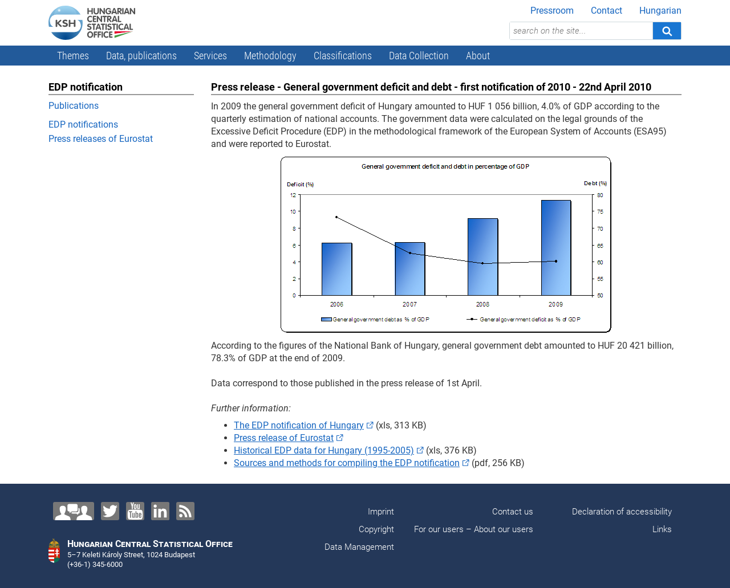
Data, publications (141, 56)
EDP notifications (83, 124)
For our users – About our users (473, 529)
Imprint (381, 512)
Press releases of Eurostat (100, 138)
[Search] (666, 30)
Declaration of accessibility (622, 512)
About (478, 56)
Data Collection (419, 56)
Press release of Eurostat (284, 437)
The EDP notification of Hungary (299, 425)
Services (210, 56)
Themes (73, 56)
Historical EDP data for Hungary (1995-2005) (324, 450)
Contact (606, 10)
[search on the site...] (581, 30)
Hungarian (660, 10)
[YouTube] (135, 511)
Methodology (270, 56)
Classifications (343, 56)
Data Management (359, 547)
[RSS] (185, 511)
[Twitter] (110, 511)
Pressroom (552, 10)
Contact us (512, 512)
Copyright (376, 529)
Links (662, 529)
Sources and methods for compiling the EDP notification (347, 463)
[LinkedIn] (160, 511)
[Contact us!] (73, 511)
